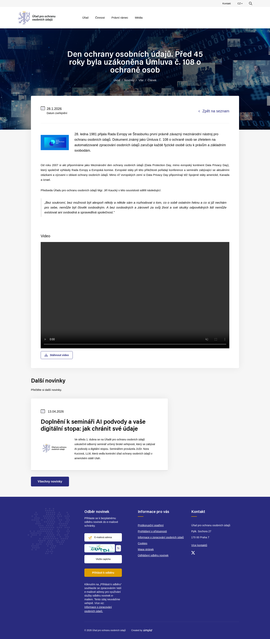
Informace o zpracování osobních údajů (161, 537)
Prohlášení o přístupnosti (152, 531)
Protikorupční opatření (151, 525)
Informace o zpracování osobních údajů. (98, 609)
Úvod (117, 80)
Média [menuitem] (139, 17)
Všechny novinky (50, 481)
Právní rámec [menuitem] (119, 17)
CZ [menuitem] (240, 4)
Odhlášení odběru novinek (153, 555)
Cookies (142, 543)
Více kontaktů (199, 545)
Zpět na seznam (214, 111)
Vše (141, 80)
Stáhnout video (57, 355)
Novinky (129, 80)
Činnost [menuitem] (100, 17)
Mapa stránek (146, 549)
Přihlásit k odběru (103, 572)
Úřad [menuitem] (85, 17)
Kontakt (227, 3)
